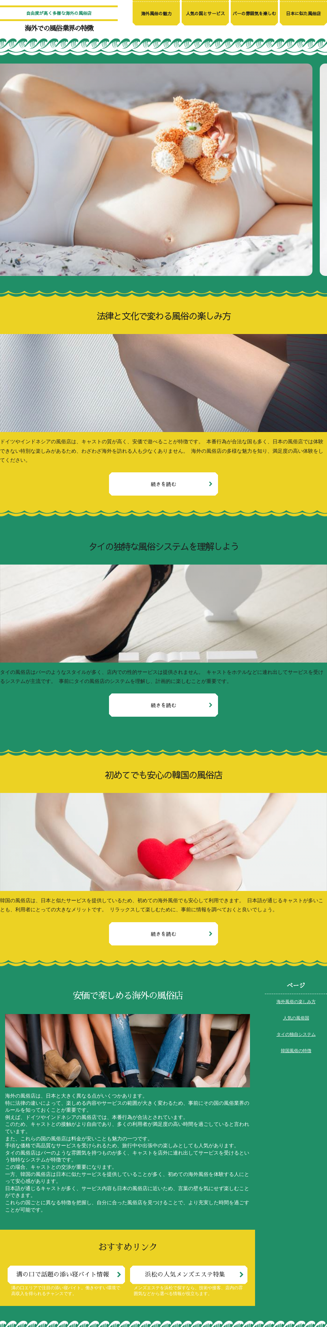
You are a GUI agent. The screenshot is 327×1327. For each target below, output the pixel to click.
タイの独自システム (296, 1035)
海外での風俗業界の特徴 (59, 28)
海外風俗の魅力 (156, 13)
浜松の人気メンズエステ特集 (185, 1274)
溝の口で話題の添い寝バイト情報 (62, 1274)
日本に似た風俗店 (303, 13)
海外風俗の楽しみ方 (296, 1002)
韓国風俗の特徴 (296, 1051)
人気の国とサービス (205, 13)
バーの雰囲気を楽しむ (254, 13)
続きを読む (163, 484)
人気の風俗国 (296, 1018)
